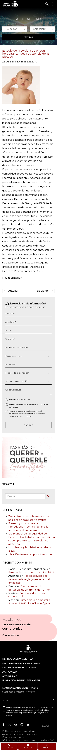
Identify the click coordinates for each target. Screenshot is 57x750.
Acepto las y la (28, 405)
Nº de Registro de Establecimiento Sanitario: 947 (28, 740)
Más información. (12, 277)
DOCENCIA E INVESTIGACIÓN (19, 667)
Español (47, 725)
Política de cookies (12, 731)
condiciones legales (27, 404)
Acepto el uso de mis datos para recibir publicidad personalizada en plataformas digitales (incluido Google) (27, 413)
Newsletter (25, 399)
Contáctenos (10, 636)
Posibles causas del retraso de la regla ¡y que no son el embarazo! (29, 579)
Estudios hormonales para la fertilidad (31, 572)
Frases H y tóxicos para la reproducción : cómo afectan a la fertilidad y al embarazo (28, 527)
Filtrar (28, 37)
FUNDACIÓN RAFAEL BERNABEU (21, 680)
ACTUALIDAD (9, 676)
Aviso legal (29, 731)
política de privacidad (45, 707)
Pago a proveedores (13, 737)
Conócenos (9, 672)
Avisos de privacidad (13, 734)
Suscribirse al (19, 399)
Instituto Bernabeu (10, 4)
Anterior (13, 290)
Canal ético (31, 734)
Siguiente (43, 290)
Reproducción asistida (17, 658)
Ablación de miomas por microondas (30, 554)
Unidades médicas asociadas (21, 663)
